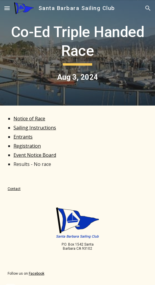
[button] (7, 8)
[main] (77, 52)
